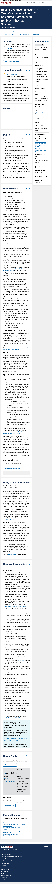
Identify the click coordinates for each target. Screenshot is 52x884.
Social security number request (10, 835)
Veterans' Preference (10, 519)
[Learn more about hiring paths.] (28, 70)
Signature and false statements (10, 834)
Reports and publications (6, 875)
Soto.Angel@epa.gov (9, 781)
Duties (25, 31)
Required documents (24, 34)
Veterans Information (5, 858)
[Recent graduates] (17, 77)
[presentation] (42, 62)
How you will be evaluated (9, 34)
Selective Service (7, 832)
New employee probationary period (11, 827)
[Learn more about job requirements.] (28, 188)
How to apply (36, 34)
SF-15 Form (21, 660)
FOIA (2, 867)
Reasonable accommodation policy (11, 831)
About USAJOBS (5, 863)
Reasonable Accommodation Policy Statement (11, 856)
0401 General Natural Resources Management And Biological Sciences (41, 143)
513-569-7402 (7, 778)
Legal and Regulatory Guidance (8, 860)
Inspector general (5, 869)
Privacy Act (6, 829)
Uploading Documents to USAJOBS (11, 717)
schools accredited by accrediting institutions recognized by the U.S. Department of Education (16, 738)
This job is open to (15, 31)
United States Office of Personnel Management (19, 849)
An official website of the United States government (12, 0)
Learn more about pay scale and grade (41, 113)
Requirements (33, 31)
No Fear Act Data (5, 871)
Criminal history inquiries (9, 822)
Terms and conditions (6, 877)
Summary (5, 31)
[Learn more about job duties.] (28, 135)
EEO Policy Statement (6, 854)
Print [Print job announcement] (36, 12)
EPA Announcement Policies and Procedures (14, 457)
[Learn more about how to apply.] (28, 756)
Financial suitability (7, 826)
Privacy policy (4, 873)
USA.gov (3, 879)
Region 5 (10, 48)
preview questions (12, 554)
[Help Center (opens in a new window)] (40, 2)
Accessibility (4, 865)
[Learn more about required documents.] (28, 564)
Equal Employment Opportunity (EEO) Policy (14, 824)
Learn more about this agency (12, 61)
